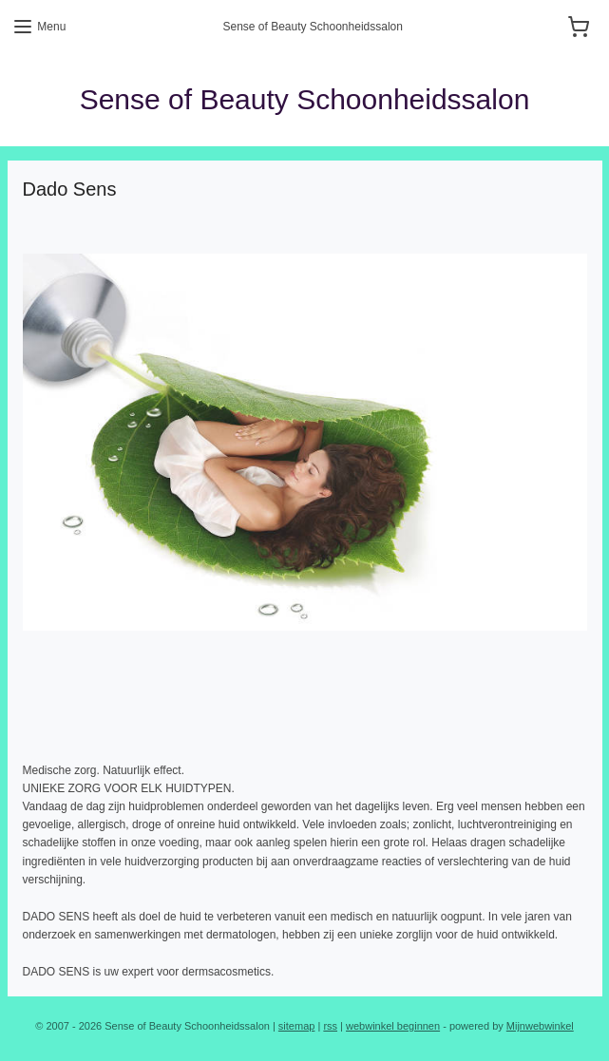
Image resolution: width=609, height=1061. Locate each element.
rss (330, 1026)
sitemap (296, 1026)
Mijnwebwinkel (540, 1026)
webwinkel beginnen (393, 1026)
